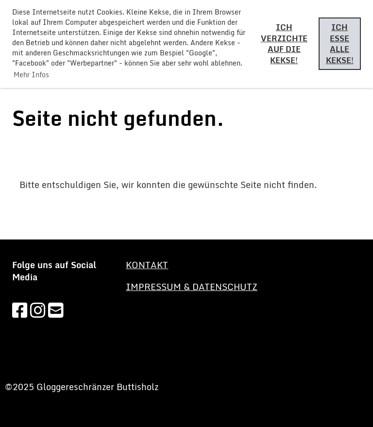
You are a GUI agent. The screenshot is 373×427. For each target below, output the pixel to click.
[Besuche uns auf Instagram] (38, 310)
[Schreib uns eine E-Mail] (56, 310)
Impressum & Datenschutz (191, 286)
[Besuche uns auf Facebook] (20, 310)
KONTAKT (147, 264)
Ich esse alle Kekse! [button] (340, 44)
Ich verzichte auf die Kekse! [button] (284, 44)
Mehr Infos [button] (31, 74)
